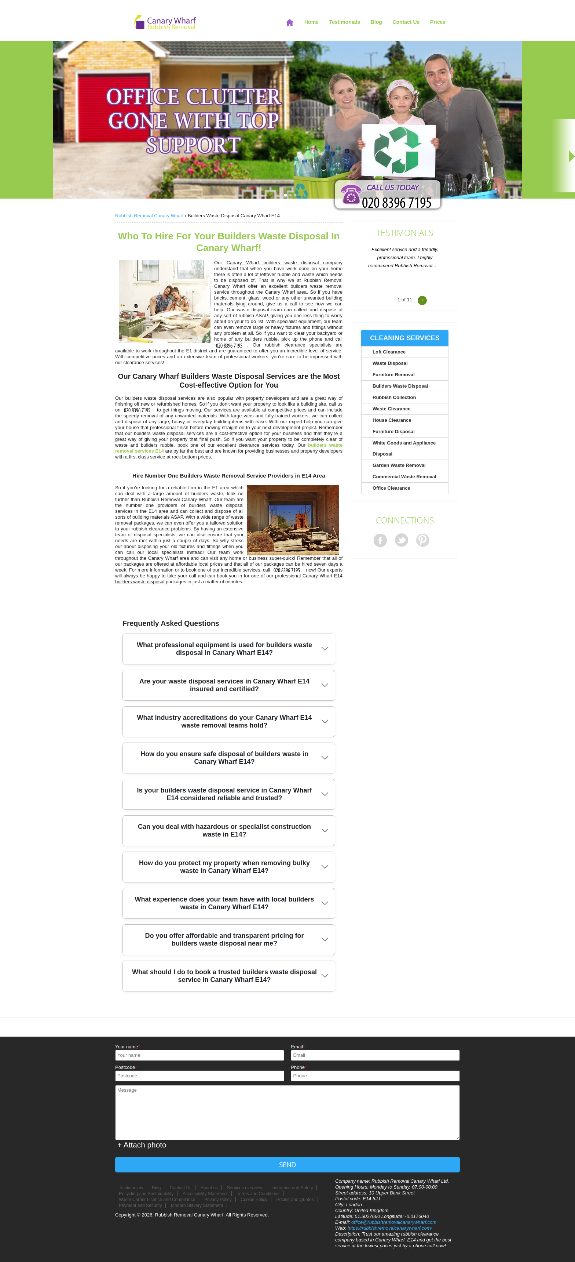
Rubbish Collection (394, 397)
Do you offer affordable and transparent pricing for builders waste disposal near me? (224, 939)
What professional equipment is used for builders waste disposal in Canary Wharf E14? (224, 648)
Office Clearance (391, 488)
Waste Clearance (392, 408)
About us (209, 1187)
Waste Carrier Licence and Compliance (157, 1199)
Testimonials (404, 233)
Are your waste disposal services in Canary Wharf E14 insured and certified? (224, 685)
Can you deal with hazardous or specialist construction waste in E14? (224, 830)
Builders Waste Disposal (400, 386)
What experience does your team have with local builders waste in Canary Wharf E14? (224, 903)
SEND (287, 1164)
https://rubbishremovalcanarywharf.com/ (390, 1228)
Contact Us (406, 22)
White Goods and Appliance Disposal (404, 448)
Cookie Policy (254, 1199)
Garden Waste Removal (399, 465)
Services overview (245, 1187)
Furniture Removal (394, 374)
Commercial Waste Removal (404, 476)
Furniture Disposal (394, 431)
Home (311, 22)
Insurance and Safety (292, 1187)
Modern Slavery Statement (197, 1205)
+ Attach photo (141, 1144)
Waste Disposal (390, 363)
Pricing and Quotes (295, 1199)
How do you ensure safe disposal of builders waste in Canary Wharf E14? (224, 757)
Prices (438, 22)
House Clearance (392, 420)
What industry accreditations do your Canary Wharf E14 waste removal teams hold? (224, 721)
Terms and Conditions (258, 1193)
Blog (376, 22)
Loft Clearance (389, 352)
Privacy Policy (218, 1199)
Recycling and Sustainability (146, 1193)
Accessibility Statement (205, 1193)
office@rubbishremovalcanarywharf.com (393, 1222)
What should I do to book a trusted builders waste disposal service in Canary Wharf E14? (224, 975)
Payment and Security (140, 1205)
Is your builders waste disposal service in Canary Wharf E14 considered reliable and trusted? (224, 794)
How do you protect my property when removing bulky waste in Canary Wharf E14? (224, 866)
